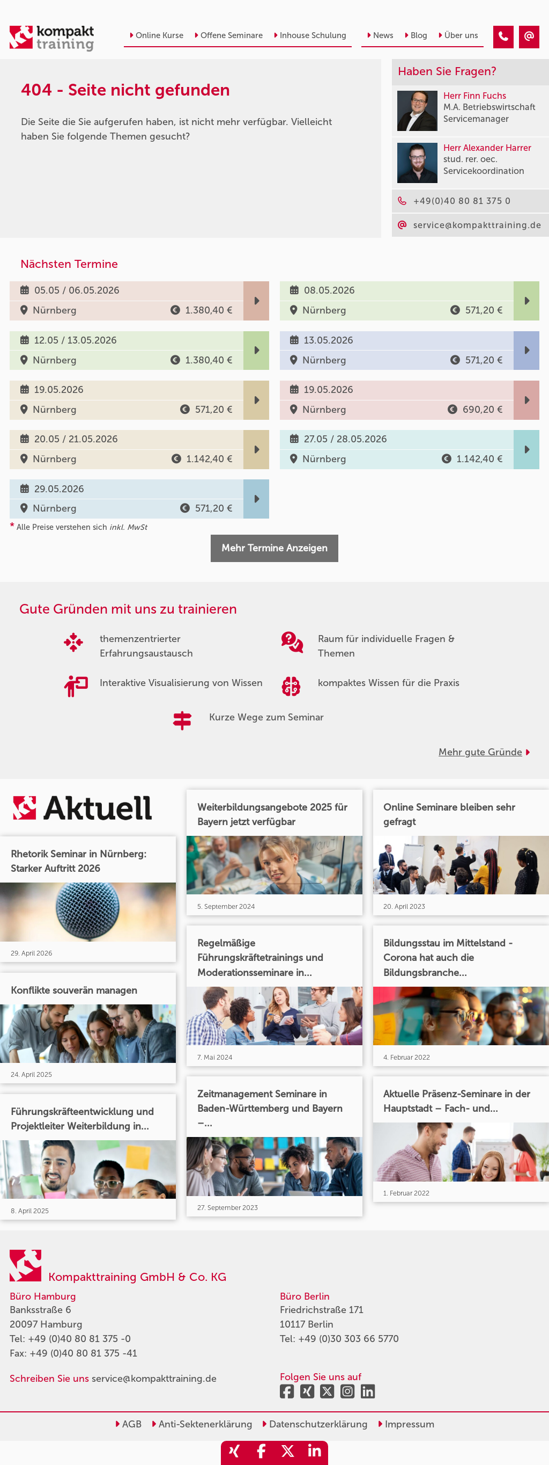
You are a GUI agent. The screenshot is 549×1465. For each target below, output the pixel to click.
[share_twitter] (287, 1453)
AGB (128, 1424)
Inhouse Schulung (309, 35)
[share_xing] (234, 1453)
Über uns (458, 35)
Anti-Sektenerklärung (202, 1424)
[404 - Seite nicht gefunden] (503, 37)
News (380, 35)
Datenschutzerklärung (315, 1424)
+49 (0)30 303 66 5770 (348, 1339)
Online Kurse (156, 35)
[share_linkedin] (314, 1453)
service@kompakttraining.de (154, 1378)
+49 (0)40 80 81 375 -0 (79, 1339)
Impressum (405, 1424)
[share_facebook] (261, 1453)
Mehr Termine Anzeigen (274, 548)
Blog (415, 35)
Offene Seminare (228, 35)
